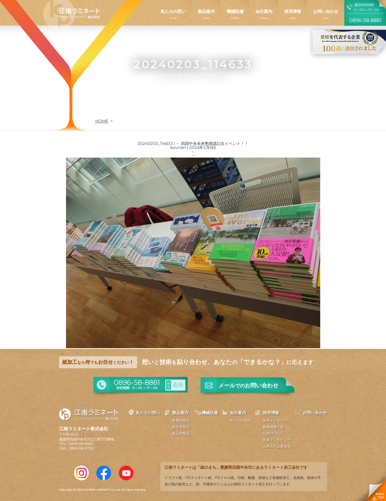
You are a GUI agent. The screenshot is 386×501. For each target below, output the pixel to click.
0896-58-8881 (81, 443)
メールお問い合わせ (248, 385)
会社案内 (263, 11)
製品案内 (206, 11)
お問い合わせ (325, 11)
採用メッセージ (275, 420)
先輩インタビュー (277, 440)
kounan (178, 147)
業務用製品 (181, 420)
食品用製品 (181, 433)
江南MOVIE (273, 433)
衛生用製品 (181, 427)
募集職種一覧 (273, 427)
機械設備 (235, 11)
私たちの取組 (240, 420)
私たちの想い (173, 11)
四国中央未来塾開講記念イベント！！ (212, 143)
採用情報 (292, 11)
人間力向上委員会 (277, 446)
